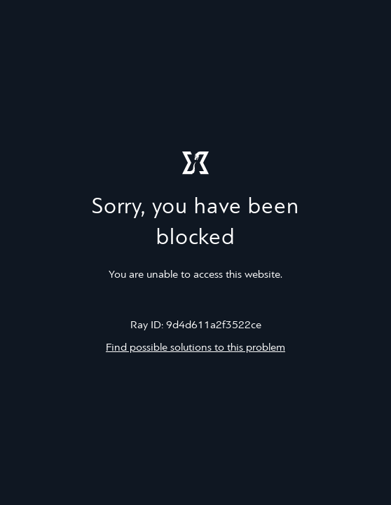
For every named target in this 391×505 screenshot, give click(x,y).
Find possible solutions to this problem (195, 348)
